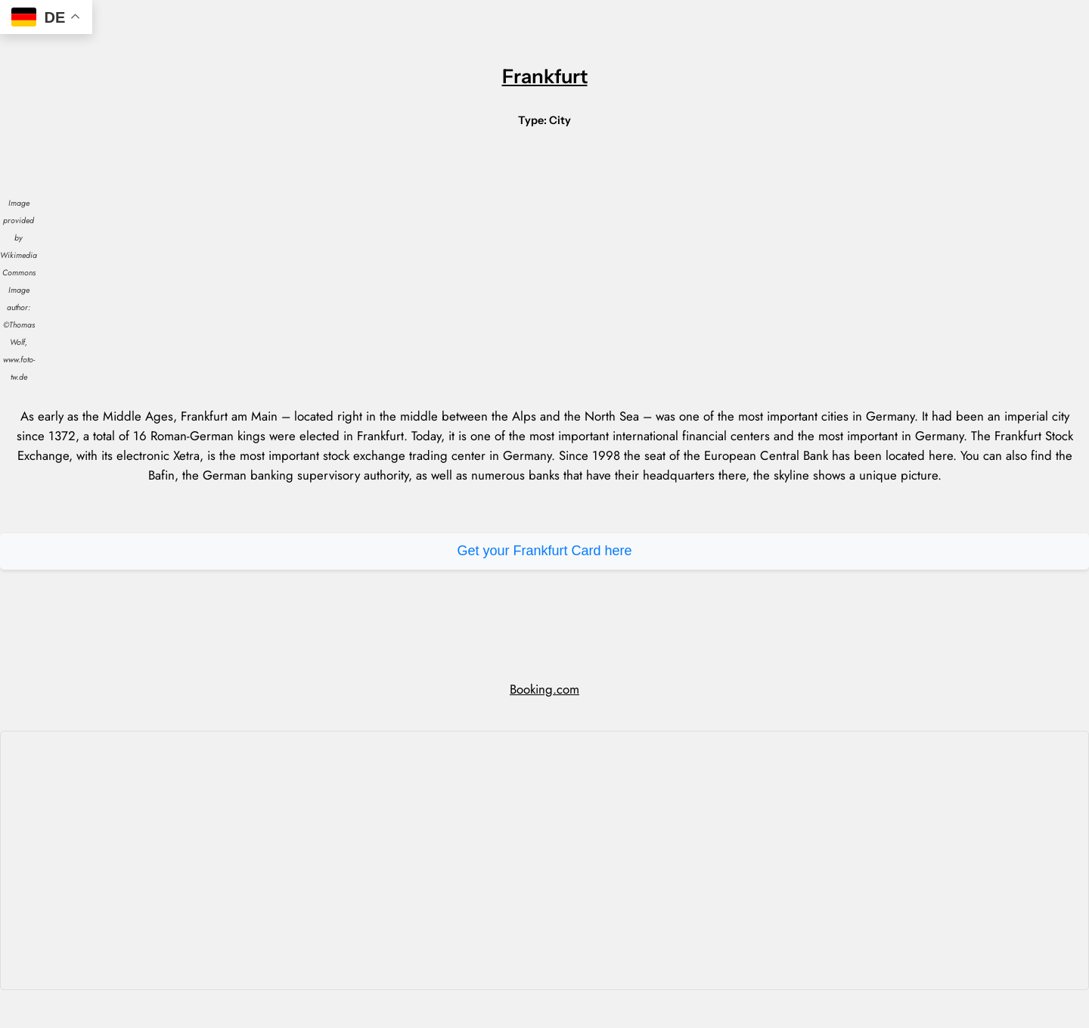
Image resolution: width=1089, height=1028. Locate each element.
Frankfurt (545, 76)
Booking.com (544, 689)
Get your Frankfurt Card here (544, 550)
